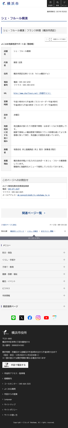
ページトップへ (34, 238)
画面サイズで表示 (59, 39)
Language (8, 399)
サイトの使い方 (10, 415)
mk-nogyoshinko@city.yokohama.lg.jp (34, 195)
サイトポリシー (10, 410)
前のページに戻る (9, 225)
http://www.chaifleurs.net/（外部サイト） (32, 93)
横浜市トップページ (17, 231)
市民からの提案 (10, 394)
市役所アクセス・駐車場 (14, 373)
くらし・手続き (32, 231)
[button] (50, 3)
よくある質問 (10, 389)
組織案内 (8, 378)
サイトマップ (10, 404)
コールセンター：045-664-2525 (17, 384)
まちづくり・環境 (47, 231)
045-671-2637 (13, 189)
